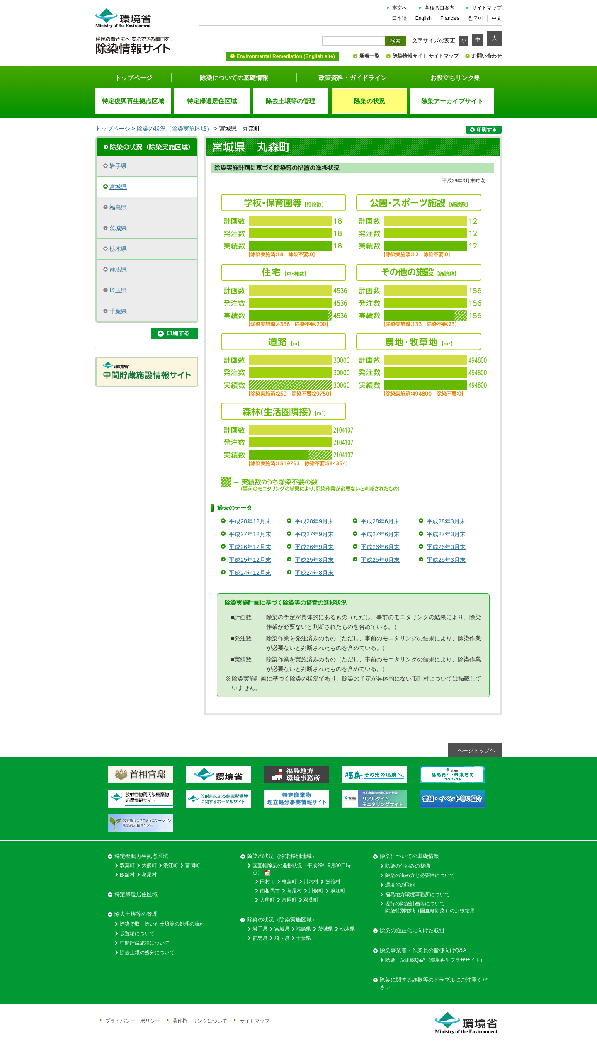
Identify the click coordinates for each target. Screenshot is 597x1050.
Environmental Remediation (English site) (285, 56)
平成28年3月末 (446, 521)
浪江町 (170, 865)
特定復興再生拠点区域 (141, 856)
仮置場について (137, 933)
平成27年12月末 (250, 534)
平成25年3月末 (446, 560)
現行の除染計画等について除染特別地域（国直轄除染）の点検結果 (430, 907)
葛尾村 (149, 874)
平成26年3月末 (446, 547)
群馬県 (118, 269)
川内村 (310, 882)
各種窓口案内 (439, 8)
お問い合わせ (487, 56)
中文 (497, 18)
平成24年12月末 (250, 572)
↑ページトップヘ (475, 750)
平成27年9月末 (314, 534)
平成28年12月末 (250, 521)
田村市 (267, 882)
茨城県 (118, 228)
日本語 (399, 18)
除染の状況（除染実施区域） (174, 128)
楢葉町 (289, 882)
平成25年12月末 (250, 560)
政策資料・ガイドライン (352, 77)
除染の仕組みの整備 (407, 866)
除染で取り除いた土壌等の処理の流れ (162, 924)
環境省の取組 (400, 885)
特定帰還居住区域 (136, 894)
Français (449, 18)
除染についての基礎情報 (234, 77)
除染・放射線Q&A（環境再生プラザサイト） (435, 960)
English (423, 18)
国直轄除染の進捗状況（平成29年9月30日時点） (301, 869)
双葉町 (127, 865)
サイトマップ (487, 8)
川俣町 (315, 891)
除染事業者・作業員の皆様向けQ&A (423, 950)
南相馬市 (270, 891)
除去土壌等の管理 (136, 914)
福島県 (118, 207)
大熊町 (149, 865)
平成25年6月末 (380, 560)
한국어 (475, 18)
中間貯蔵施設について (145, 943)
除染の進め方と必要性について (420, 875)
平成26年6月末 (380, 547)
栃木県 (118, 248)
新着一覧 (369, 56)
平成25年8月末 (314, 560)
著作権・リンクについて (199, 1020)
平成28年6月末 (380, 521)
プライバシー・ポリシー (132, 1020)
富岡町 (192, 865)
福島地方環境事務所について (417, 894)
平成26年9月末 (314, 547)
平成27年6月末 (380, 534)
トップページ (133, 77)
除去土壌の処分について (147, 952)
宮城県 (118, 186)
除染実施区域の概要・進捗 (146, 146)
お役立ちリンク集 (455, 77)
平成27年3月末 (446, 534)
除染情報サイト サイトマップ (426, 56)
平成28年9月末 (314, 521)
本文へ (399, 8)
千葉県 (118, 311)
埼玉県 (118, 290)
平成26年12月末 (250, 547)
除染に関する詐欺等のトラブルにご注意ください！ (434, 983)
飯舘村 (127, 874)
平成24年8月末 (314, 572)
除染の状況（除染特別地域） (282, 856)
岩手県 (118, 166)
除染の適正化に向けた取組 (412, 930)
